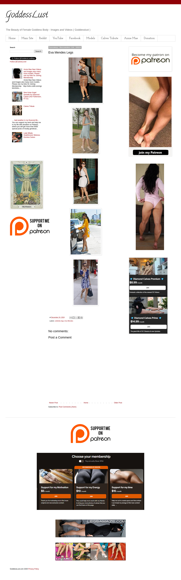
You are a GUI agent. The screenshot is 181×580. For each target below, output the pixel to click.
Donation (149, 38)
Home (12, 38)
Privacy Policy (33, 569)
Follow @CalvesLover (18, 62)
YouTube (58, 38)
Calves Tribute (109, 38)
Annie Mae (131, 38)
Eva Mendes (69, 321)
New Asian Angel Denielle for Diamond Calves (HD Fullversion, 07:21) (32, 96)
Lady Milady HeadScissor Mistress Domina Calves (32, 135)
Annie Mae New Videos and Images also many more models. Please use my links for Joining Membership (32, 73)
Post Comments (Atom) (67, 407)
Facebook (74, 38)
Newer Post (53, 403)
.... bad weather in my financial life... (25, 120)
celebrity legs (59, 321)
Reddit (43, 38)
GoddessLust (27, 15)
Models (90, 38)
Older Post (118, 403)
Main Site (27, 38)
